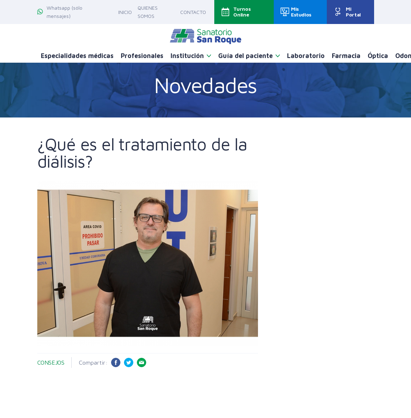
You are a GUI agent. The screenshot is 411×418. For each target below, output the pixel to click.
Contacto (193, 12)
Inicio (125, 12)
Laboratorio (306, 55)
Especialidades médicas (77, 55)
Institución (187, 55)
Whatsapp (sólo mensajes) (59, 12)
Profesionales (142, 55)
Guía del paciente (245, 55)
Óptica (378, 55)
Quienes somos (148, 12)
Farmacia (346, 55)
